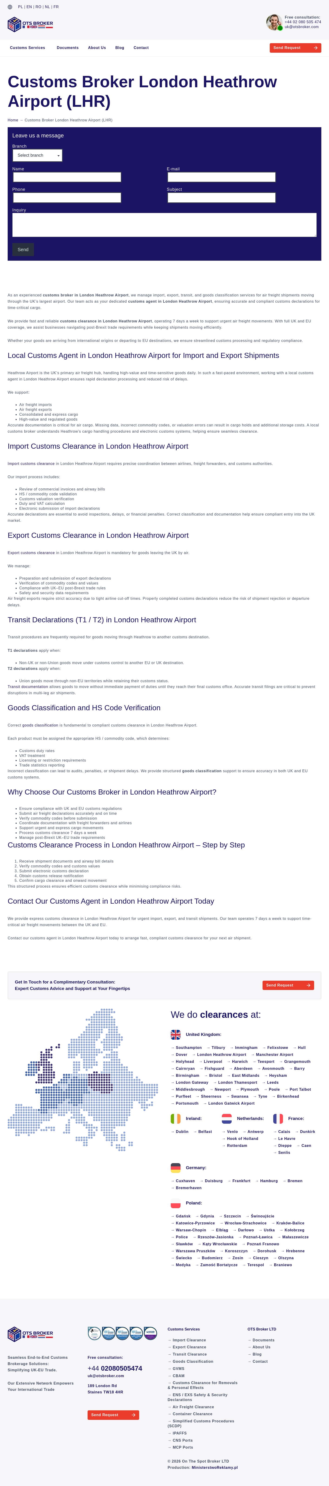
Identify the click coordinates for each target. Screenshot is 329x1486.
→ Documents (260, 1340)
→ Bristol (213, 1075)
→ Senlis (281, 1153)
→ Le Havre (284, 1139)
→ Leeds (270, 1082)
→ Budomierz (210, 1258)
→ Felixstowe (275, 1048)
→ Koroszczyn (234, 1251)
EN (29, 7)
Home (13, 120)
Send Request (276, 48)
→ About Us (258, 1347)
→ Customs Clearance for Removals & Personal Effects (203, 1385)
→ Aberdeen (241, 1069)
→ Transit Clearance (187, 1354)
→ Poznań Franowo (260, 1244)
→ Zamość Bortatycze (216, 1265)
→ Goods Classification (191, 1361)
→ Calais (281, 1132)
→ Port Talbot (298, 1089)
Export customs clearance (31, 553)
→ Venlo (230, 1132)
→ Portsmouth (185, 1103)
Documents (68, 48)
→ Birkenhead (285, 1096)
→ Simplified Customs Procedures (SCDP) (201, 1423)
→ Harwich (237, 1062)
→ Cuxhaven (183, 1181)
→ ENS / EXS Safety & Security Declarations (198, 1397)
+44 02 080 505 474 (303, 22)
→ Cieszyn (258, 1258)
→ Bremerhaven (186, 1188)
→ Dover (179, 1055)
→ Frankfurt (238, 1181)
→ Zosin (235, 1258)
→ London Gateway (189, 1082)
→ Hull (299, 1048)
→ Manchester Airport (272, 1055)
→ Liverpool (210, 1062)
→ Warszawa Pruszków (193, 1251)
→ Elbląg (219, 1230)
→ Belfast (202, 1132)
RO (39, 7)
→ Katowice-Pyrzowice (193, 1223)
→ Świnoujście (260, 1216)
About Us (97, 48)
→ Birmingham (185, 1075)
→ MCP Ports (180, 1447)
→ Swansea (237, 1096)
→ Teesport (264, 1062)
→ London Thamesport (235, 1082)
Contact (141, 48)
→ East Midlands (243, 1075)
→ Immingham (244, 1048)
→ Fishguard (212, 1069)
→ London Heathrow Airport (219, 1055)
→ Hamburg (266, 1181)
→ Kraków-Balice (288, 1223)
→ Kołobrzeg (292, 1230)
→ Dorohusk (264, 1251)
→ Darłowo (243, 1230)
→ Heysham (275, 1075)
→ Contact (257, 1361)
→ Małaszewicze (293, 1237)
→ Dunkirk (305, 1132)
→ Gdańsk (181, 1216)
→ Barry (297, 1069)
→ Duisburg (211, 1181)
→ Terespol (253, 1265)
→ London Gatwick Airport (229, 1103)
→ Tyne (260, 1096)
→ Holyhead (182, 1062)
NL (47, 7)
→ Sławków (182, 1244)
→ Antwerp (253, 1132)
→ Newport (220, 1089)
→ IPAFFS (177, 1433)
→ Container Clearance (190, 1414)
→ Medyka (181, 1265)
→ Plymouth (247, 1089)
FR (56, 7)
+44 (115, 1368)
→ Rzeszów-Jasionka (213, 1237)
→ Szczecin (230, 1216)
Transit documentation (28, 687)
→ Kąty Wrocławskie (217, 1244)
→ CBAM (176, 1376)
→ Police (179, 1237)
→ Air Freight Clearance (191, 1407)
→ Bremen (293, 1181)
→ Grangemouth (295, 1062)
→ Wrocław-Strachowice (243, 1223)
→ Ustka (267, 1230)
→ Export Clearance (187, 1347)
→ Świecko (181, 1258)
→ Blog (254, 1354)
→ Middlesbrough (188, 1089)
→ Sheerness (208, 1096)
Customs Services (27, 48)
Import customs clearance (31, 464)
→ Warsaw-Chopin (188, 1230)
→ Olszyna (283, 1258)
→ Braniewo (280, 1265)
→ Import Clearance (187, 1340)
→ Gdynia (204, 1216)
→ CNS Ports (180, 1440)
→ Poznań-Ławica (255, 1237)
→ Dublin (180, 1132)
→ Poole (272, 1089)
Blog (119, 48)
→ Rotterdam (234, 1146)
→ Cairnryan (183, 1069)
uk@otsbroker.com (302, 27)
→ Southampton (186, 1048)
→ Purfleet (181, 1096)
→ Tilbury (216, 1048)
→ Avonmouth (270, 1069)
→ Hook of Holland (240, 1139)
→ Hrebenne (293, 1251)
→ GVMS (176, 1369)
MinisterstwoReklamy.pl (215, 1468)
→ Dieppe (282, 1146)
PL (20, 7)
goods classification (40, 725)
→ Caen (303, 1146)
